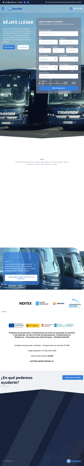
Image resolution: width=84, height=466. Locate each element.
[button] (3, 8)
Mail (40, 38)
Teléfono (62, 38)
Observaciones (44, 72)
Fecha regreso (44, 64)
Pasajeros (69, 47)
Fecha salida (43, 55)
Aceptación (43, 81)
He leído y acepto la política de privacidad (52, 83)
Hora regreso (64, 64)
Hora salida (63, 55)
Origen (41, 47)
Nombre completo (45, 30)
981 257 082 (77, 8)
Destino (55, 47)
